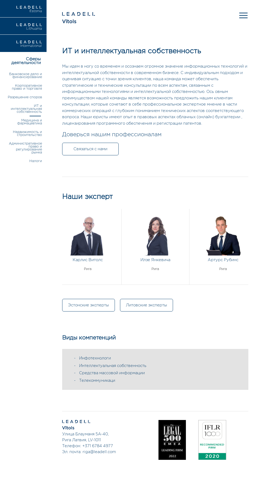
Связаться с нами (90, 149)
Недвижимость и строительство (27, 133)
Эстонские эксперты (88, 305)
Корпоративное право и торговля (27, 87)
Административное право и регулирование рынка (25, 148)
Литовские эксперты (146, 305)
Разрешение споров (25, 97)
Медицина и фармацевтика (29, 122)
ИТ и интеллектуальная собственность (26, 108)
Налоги (35, 161)
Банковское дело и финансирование (25, 76)
